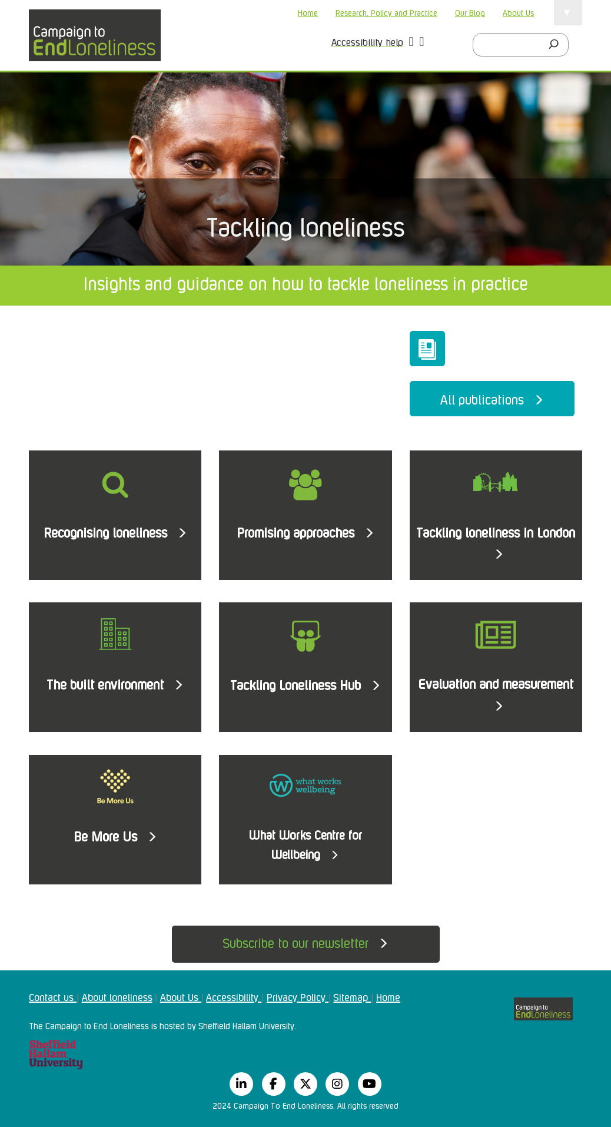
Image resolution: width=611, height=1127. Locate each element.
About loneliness (117, 996)
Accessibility (233, 996)
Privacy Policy (297, 996)
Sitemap (352, 996)
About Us (518, 12)
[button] (411, 43)
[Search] (557, 45)
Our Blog (470, 12)
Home (308, 12)
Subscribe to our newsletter (305, 942)
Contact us (53, 996)
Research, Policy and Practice (386, 12)
